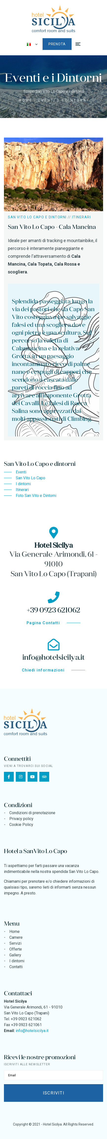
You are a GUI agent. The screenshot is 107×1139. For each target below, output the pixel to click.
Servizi (15, 943)
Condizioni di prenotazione (32, 812)
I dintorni (16, 961)
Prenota (57, 44)
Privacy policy (21, 818)
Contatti (16, 966)
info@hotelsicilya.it (32, 1030)
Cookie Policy (21, 824)
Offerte (15, 949)
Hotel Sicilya (52, 1124)
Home (25, 100)
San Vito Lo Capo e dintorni (37, 217)
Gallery (15, 955)
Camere (16, 937)
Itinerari (81, 217)
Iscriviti (53, 1092)
